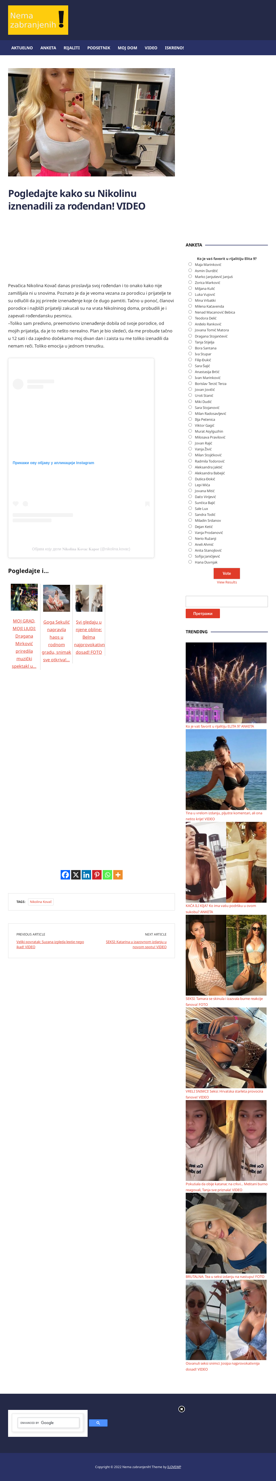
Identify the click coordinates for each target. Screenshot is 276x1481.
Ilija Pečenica (205, 419)
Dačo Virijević (205, 496)
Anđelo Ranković (208, 324)
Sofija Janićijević (207, 556)
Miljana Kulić (205, 288)
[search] (48, 1423)
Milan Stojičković (208, 455)
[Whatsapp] (107, 874)
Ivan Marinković (207, 377)
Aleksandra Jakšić (209, 467)
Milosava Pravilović (210, 437)
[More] (118, 874)
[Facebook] (65, 874)
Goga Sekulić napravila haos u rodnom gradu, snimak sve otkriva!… (56, 630)
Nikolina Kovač (41, 901)
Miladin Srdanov (208, 520)
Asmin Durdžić (206, 270)
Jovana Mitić (205, 490)
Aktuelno (22, 47)
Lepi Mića (202, 484)
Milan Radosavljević (210, 413)
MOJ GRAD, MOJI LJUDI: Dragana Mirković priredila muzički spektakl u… (24, 633)
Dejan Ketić (204, 526)
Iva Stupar (203, 354)
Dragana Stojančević (211, 336)
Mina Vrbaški (205, 300)
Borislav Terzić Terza (210, 383)
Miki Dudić (203, 401)
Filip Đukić (203, 359)
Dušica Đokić (205, 479)
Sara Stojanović (207, 407)
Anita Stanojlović (208, 550)
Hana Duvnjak (206, 562)
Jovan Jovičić (205, 389)
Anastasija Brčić (207, 371)
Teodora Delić (205, 318)
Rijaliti (72, 47)
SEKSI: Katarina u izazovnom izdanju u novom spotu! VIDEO (136, 944)
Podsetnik (98, 47)
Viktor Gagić (204, 425)
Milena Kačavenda (209, 306)
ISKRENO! (174, 47)
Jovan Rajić (203, 443)
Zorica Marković (207, 282)
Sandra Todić (205, 514)
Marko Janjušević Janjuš (214, 276)
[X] (76, 874)
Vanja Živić (203, 449)
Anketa (48, 47)
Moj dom (127, 47)
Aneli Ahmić (204, 544)
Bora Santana (205, 348)
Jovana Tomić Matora (212, 330)
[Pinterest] (97, 874)
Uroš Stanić (204, 395)
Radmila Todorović (210, 461)
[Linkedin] (86, 874)
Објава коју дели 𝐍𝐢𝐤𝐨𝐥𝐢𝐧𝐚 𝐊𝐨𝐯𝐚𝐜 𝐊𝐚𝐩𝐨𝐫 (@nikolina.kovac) (81, 549)
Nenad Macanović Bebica (215, 312)
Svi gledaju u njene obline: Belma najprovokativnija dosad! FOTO (91, 626)
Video (151, 47)
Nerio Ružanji (205, 538)
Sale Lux (201, 508)
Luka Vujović (205, 294)
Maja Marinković (208, 264)
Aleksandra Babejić (210, 473)
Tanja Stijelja (204, 342)
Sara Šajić (202, 365)
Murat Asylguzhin (209, 431)
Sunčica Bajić (205, 502)
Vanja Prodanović (209, 532)
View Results (227, 582)
